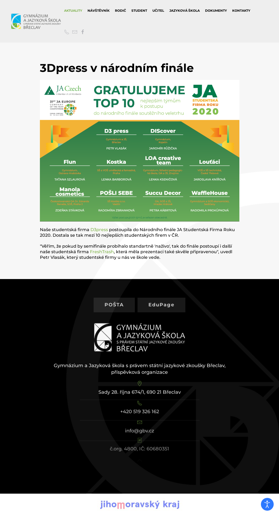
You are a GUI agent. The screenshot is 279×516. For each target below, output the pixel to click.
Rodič (120, 11)
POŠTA (114, 299)
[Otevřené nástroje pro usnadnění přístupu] (267, 504)
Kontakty (241, 11)
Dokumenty (216, 11)
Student (139, 11)
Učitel (158, 11)
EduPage (161, 299)
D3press (99, 229)
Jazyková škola (184, 11)
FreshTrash (102, 251)
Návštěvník (99, 11)
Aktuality (73, 11)
